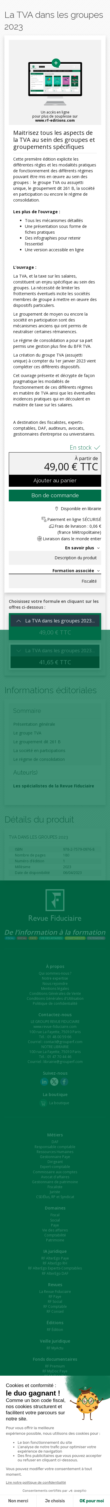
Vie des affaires (55, 1230)
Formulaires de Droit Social (55, 1391)
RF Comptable (55, 1306)
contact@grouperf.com (63, 1041)
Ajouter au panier (55, 480)
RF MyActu (55, 1348)
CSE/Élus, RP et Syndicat (55, 1196)
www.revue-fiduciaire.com (55, 1026)
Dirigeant (55, 1161)
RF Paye (55, 1296)
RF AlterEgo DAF (55, 1273)
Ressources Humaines (55, 1151)
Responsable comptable (55, 1146)
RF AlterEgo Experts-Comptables (55, 1268)
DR (55, 1490)
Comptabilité (55, 1235)
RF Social (55, 1301)
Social (55, 1220)
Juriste (55, 1191)
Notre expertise (55, 978)
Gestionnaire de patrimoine (55, 1181)
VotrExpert (55, 1442)
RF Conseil (55, 1311)
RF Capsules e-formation (55, 1414)
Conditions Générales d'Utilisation (55, 998)
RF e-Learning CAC (55, 1424)
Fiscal (55, 1214)
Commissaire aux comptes (55, 1171)
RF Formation (55, 1409)
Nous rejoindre (55, 983)
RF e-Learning (55, 1419)
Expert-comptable (55, 1166)
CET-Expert (55, 1470)
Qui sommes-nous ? (55, 973)
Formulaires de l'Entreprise (55, 1386)
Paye (55, 1225)
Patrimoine (55, 1240)
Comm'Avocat (55, 1447)
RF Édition (55, 1329)
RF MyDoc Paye (55, 1371)
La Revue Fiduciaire (55, 1291)
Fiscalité (89, 581)
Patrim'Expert (55, 1485)
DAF (55, 1141)
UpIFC (55, 1480)
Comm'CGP (55, 1452)
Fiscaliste (55, 1186)
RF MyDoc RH (55, 1376)
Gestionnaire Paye (55, 1156)
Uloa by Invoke (55, 1475)
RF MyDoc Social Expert (55, 1381)
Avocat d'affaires (55, 1176)
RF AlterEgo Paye (55, 1258)
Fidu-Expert (55, 1495)
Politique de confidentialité (55, 1003)
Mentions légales (55, 988)
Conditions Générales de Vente (55, 993)
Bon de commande (55, 495)
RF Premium (55, 1366)
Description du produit (76, 557)
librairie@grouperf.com (63, 1061)
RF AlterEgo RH (55, 1263)
